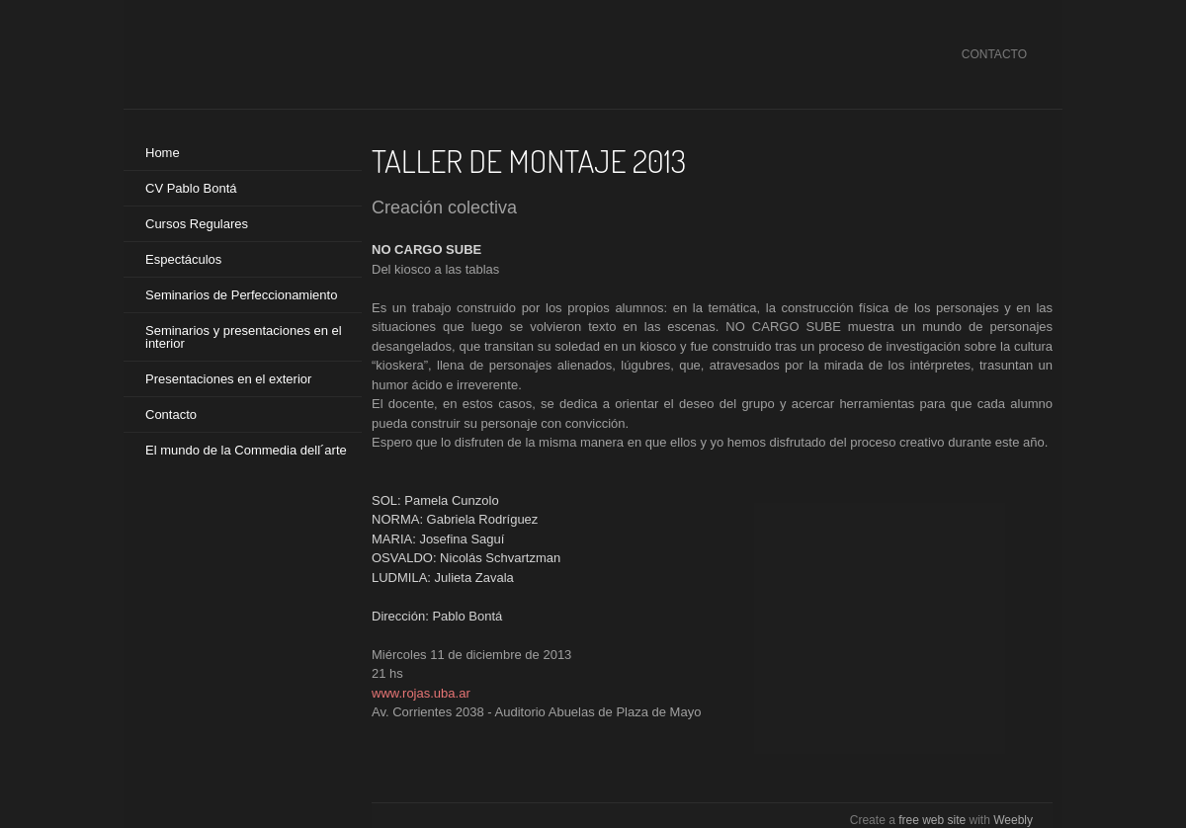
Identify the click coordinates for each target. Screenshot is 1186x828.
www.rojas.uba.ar (421, 693)
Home (162, 152)
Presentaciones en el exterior (228, 379)
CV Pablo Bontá (191, 188)
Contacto (171, 414)
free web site (932, 820)
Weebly (1013, 820)
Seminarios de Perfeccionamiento (241, 295)
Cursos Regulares (196, 223)
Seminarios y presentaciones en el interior (243, 337)
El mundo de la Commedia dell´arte (246, 450)
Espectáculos (183, 259)
